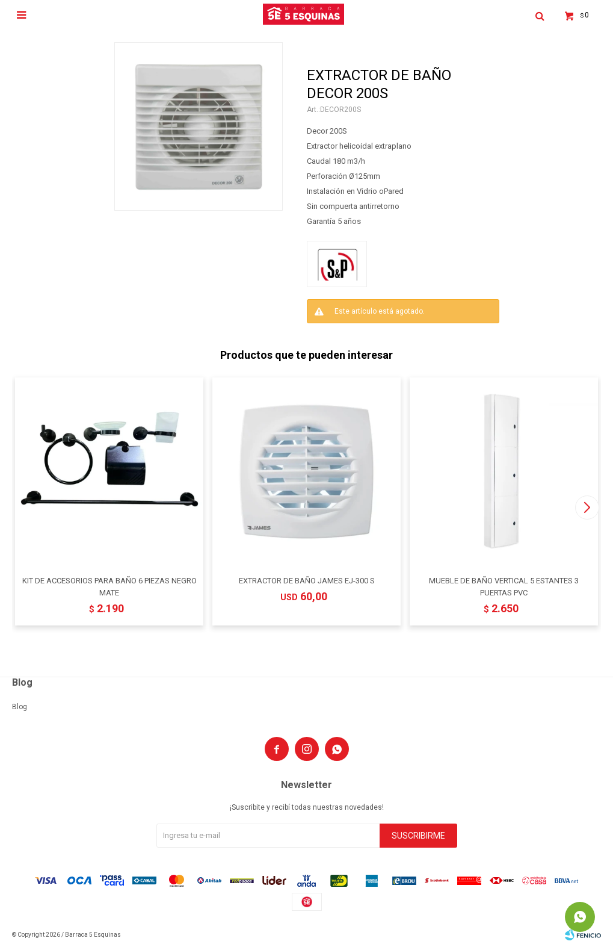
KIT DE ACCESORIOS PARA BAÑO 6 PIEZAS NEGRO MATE (109, 586)
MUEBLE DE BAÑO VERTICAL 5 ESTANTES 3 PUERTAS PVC (504, 586)
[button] (587, 507)
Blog (19, 707)
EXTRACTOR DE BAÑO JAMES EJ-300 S (307, 580)
